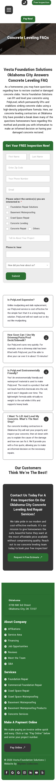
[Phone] (28, 179)
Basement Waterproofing (22, 212)
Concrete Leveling (19, 223)
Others (36, 228)
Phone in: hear (13, 247)
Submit (16, 276)
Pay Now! (28, 18)
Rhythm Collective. (28, 763)
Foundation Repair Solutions (24, 207)
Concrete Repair (18, 228)
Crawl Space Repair (19, 218)
